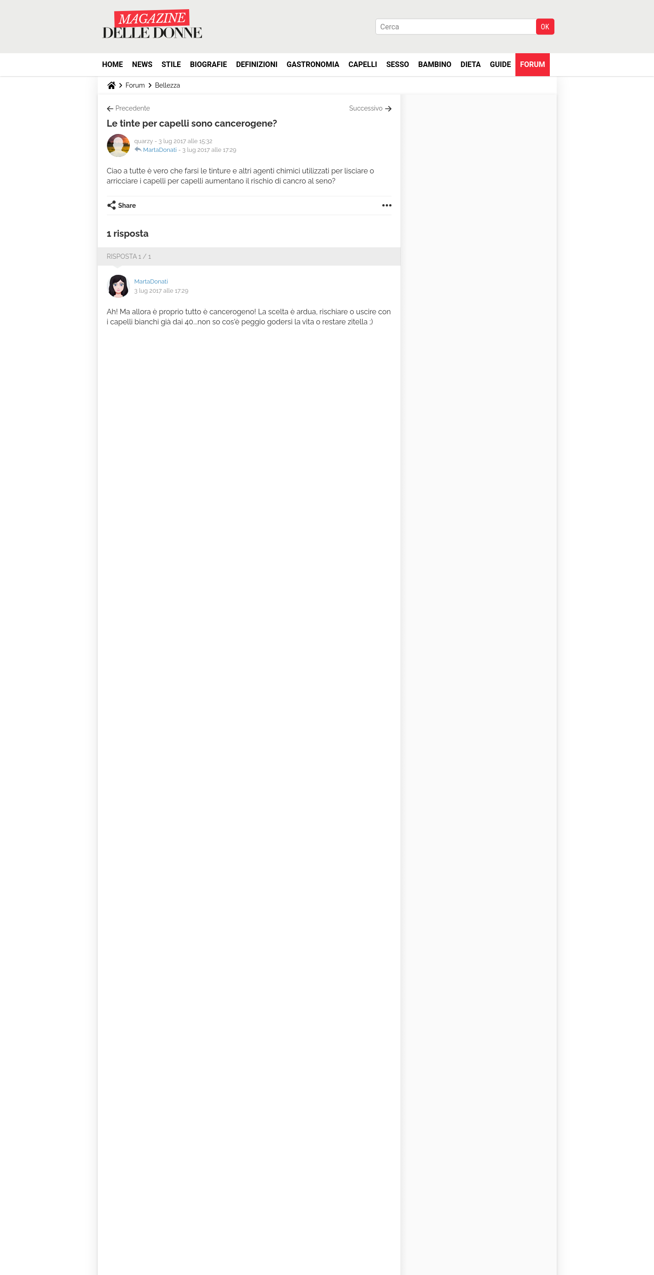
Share (127, 205)
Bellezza (167, 85)
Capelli (362, 64)
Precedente (133, 108)
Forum (532, 64)
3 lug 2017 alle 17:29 (209, 149)
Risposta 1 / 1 (129, 256)
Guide (500, 64)
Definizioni (256, 64)
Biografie (208, 64)
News (142, 64)
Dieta (471, 64)
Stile (171, 64)
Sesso (397, 64)
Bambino (434, 64)
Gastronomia (313, 64)
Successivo (365, 108)
